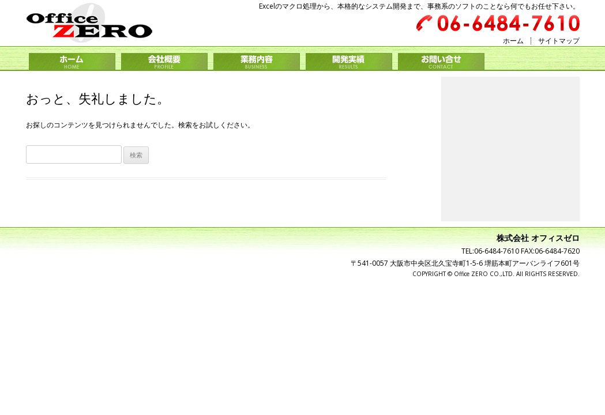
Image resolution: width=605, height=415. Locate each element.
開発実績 (349, 61)
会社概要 (164, 61)
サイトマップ (559, 41)
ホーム (513, 41)
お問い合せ (441, 61)
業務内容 (256, 61)
